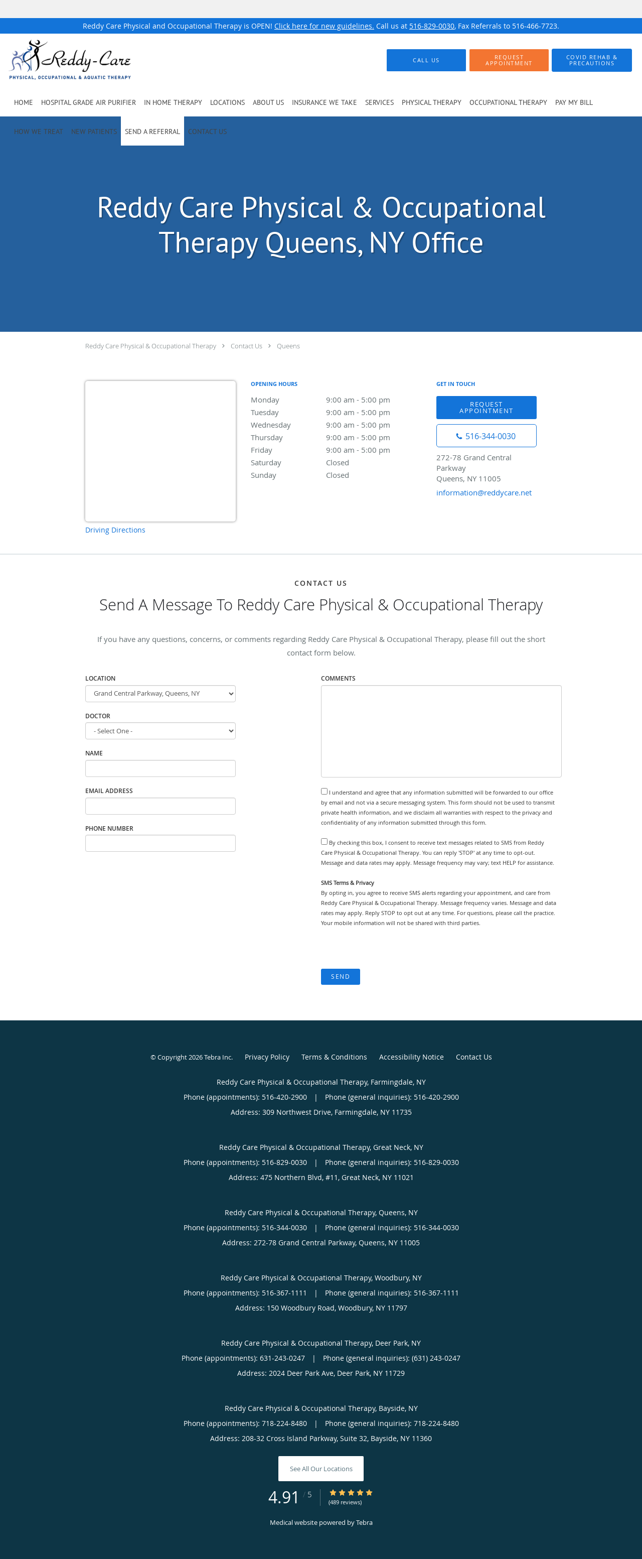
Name (94, 753)
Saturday (338, 462)
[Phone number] (486, 435)
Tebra (364, 1522)
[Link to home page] (54, 60)
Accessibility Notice (411, 1057)
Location (100, 678)
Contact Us (246, 345)
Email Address (109, 791)
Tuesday (338, 412)
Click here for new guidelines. (324, 26)
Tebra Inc (217, 1057)
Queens (288, 345)
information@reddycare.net (484, 492)
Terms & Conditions (334, 1057)
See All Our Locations (321, 1468)
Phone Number (109, 828)
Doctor (97, 716)
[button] (509, 60)
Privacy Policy (267, 1057)
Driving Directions (115, 530)
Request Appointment (486, 407)
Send (340, 976)
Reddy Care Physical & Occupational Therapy (150, 345)
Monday (338, 400)
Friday (338, 450)
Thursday (338, 437)
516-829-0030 (431, 26)
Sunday (338, 475)
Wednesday (338, 425)
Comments (338, 678)
